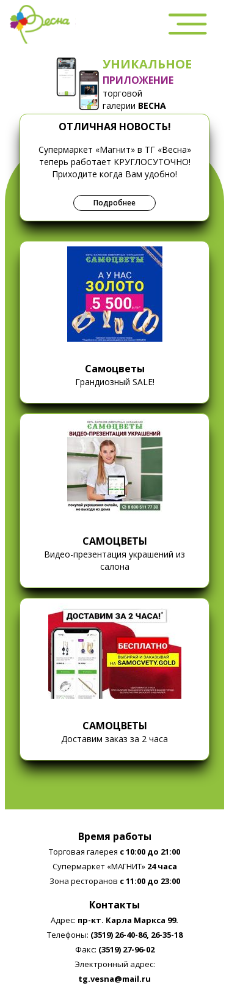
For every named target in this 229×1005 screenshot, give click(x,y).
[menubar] (187, 26)
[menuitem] (187, 26)
